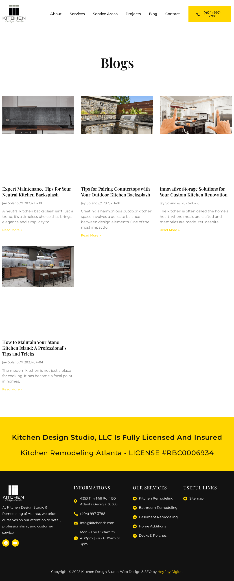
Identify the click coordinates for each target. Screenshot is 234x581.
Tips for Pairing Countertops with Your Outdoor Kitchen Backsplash (115, 192)
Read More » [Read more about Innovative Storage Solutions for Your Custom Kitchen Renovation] (170, 230)
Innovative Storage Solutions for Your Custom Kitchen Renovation (193, 192)
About (56, 14)
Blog (153, 14)
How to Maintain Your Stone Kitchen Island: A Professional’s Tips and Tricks (34, 348)
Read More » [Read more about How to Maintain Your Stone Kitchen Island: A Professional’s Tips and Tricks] (12, 389)
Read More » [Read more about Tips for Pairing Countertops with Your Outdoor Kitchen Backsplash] (91, 235)
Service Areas (105, 14)
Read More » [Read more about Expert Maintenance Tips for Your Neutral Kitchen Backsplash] (12, 230)
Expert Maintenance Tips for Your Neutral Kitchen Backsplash (36, 192)
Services (77, 14)
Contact (172, 14)
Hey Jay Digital (169, 571)
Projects (133, 14)
